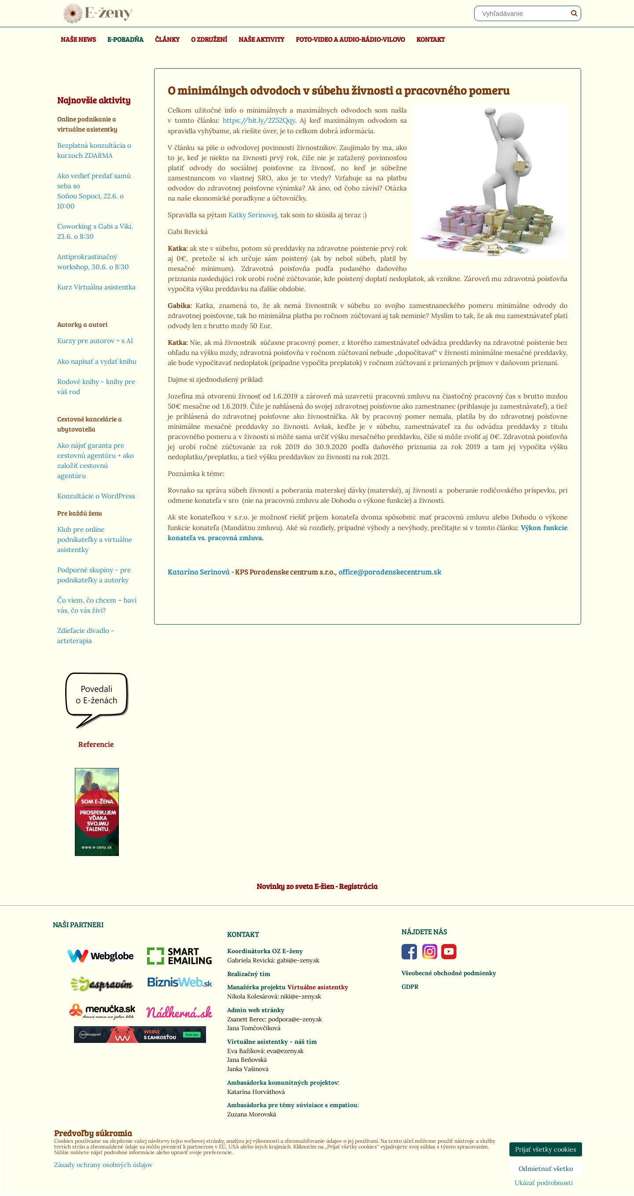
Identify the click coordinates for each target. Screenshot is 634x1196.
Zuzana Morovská (251, 1114)
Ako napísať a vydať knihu (96, 361)
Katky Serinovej (253, 215)
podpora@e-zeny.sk (295, 1019)
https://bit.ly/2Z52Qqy (259, 120)
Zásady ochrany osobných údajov (103, 1165)
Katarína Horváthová (256, 1092)
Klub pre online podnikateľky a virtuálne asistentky (94, 539)
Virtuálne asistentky (318, 987)
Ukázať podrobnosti (544, 1183)
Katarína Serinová (199, 571)
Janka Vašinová (248, 1069)
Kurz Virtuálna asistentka (96, 287)
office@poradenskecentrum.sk (390, 571)
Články (167, 39)
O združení (209, 39)
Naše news (78, 39)
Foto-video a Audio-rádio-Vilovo (350, 39)
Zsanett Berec (246, 1019)
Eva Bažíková (245, 1051)
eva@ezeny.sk (285, 1051)
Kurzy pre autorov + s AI (95, 340)
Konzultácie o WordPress (96, 496)
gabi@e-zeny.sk (298, 960)
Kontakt (431, 39)
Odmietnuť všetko (546, 1169)
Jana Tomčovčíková (253, 1028)
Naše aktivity (261, 39)
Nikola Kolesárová (252, 996)
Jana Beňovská (247, 1060)
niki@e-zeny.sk (300, 996)
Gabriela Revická (250, 960)
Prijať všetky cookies (545, 1149)
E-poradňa (125, 39)
